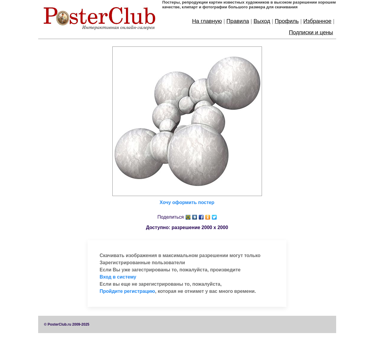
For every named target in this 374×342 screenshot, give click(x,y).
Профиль (287, 21)
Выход (262, 21)
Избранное (317, 21)
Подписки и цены (311, 32)
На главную (207, 21)
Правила (237, 21)
